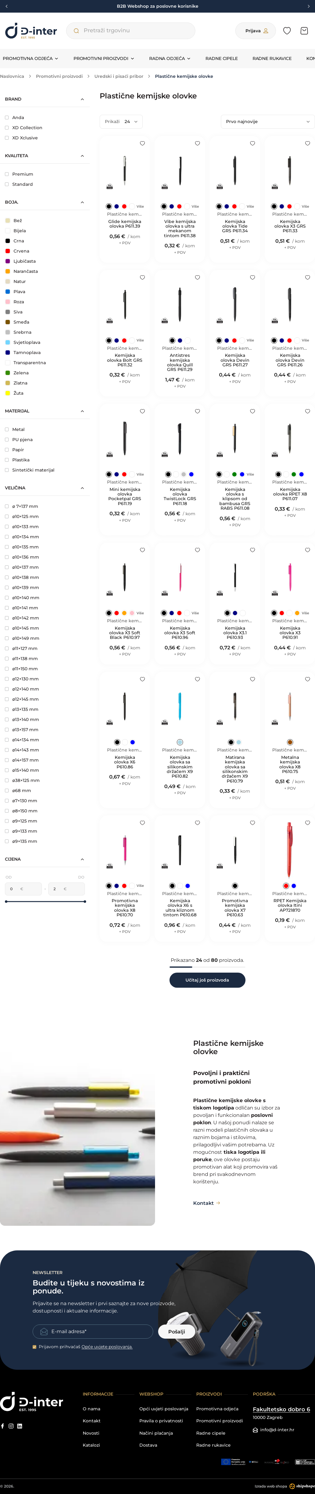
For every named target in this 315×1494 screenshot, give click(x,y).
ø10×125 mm (22, 516)
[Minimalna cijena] (12, 889)
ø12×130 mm (22, 679)
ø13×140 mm (22, 719)
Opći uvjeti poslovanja (163, 1409)
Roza (15, 302)
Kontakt (92, 1421)
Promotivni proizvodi (219, 1421)
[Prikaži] (131, 121)
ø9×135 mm (21, 841)
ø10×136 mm (22, 557)
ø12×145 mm (22, 699)
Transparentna (26, 362)
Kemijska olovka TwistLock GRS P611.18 (180, 496)
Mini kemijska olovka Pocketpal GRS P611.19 (124, 496)
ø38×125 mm (22, 780)
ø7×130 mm (21, 800)
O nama (91, 1409)
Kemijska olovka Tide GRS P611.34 (235, 226)
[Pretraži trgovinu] (76, 30)
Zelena (17, 373)
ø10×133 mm (22, 526)
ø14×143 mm (22, 750)
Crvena (17, 251)
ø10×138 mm (22, 577)
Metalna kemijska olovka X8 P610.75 (290, 764)
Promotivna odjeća (217, 1409)
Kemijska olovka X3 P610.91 (290, 633)
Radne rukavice (272, 58)
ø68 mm (18, 790)
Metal (15, 429)
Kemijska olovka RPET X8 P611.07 (290, 494)
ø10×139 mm (22, 587)
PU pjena (19, 439)
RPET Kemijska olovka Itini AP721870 (289, 905)
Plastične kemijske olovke (124, 214)
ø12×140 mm (22, 689)
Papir (14, 449)
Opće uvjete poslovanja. (107, 1346)
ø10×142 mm (22, 618)
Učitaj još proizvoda (207, 980)
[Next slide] (307, 6)
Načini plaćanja (156, 1433)
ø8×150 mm (21, 811)
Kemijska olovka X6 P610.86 (124, 762)
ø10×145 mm (22, 628)
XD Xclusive (21, 138)
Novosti (91, 1433)
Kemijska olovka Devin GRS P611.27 (235, 360)
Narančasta (22, 271)
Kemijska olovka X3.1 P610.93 (235, 633)
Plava (15, 291)
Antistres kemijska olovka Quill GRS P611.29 (180, 362)
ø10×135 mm (22, 547)
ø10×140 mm (22, 597)
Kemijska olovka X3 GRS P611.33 (290, 226)
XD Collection (23, 127)
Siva (14, 312)
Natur (16, 281)
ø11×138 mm (21, 658)
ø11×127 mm (21, 648)
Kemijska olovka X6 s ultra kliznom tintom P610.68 (180, 908)
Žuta (14, 393)
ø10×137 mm (22, 567)
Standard (19, 184)
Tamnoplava (23, 352)
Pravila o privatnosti (161, 1421)
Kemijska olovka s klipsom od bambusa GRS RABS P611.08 (234, 499)
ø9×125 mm (21, 821)
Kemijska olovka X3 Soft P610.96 (179, 633)
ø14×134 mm (22, 740)
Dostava (148, 1445)
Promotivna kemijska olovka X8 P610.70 (125, 908)
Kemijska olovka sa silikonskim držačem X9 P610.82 (180, 767)
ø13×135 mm (21, 709)
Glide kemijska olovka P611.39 (124, 224)
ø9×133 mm (21, 831)
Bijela (16, 230)
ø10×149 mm (22, 638)
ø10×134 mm (22, 537)
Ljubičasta (21, 261)
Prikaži (112, 121)
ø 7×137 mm (21, 506)
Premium (19, 174)
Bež (14, 220)
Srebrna (18, 332)
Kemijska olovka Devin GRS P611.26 (290, 360)
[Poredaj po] (268, 121)
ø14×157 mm (22, 760)
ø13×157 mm (21, 729)
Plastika (17, 460)
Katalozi (91, 1445)
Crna (15, 241)
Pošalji (176, 1332)
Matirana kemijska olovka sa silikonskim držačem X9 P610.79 (235, 769)
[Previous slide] (7, 6)
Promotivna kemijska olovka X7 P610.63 (235, 908)
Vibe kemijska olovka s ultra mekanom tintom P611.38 (180, 228)
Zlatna (16, 383)
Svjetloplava (23, 342)
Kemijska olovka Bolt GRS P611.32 (124, 360)
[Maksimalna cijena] (56, 889)
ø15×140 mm (22, 770)
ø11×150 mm (21, 668)
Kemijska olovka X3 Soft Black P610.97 (124, 633)
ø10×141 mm (21, 608)
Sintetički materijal (29, 470)
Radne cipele (221, 58)
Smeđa (17, 322)
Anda (14, 117)
